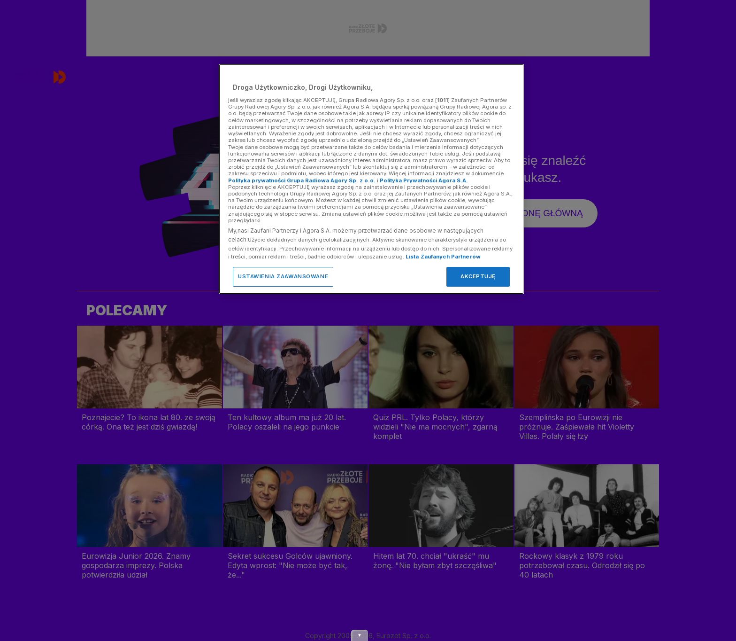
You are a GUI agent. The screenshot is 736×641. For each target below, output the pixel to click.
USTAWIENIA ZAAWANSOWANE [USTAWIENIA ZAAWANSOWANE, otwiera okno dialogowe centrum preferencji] (283, 276)
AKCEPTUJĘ (478, 276)
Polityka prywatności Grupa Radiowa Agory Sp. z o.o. (302, 180)
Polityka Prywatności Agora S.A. (424, 180)
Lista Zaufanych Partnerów (443, 256)
